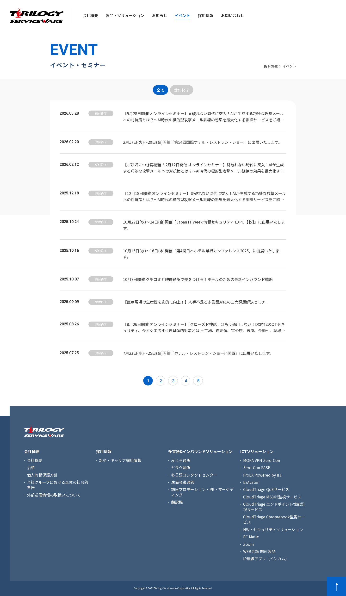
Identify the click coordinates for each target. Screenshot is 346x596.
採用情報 (205, 15)
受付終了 (181, 90)
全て (160, 90)
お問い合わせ (232, 15)
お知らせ (159, 15)
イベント (182, 15)
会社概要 (90, 15)
